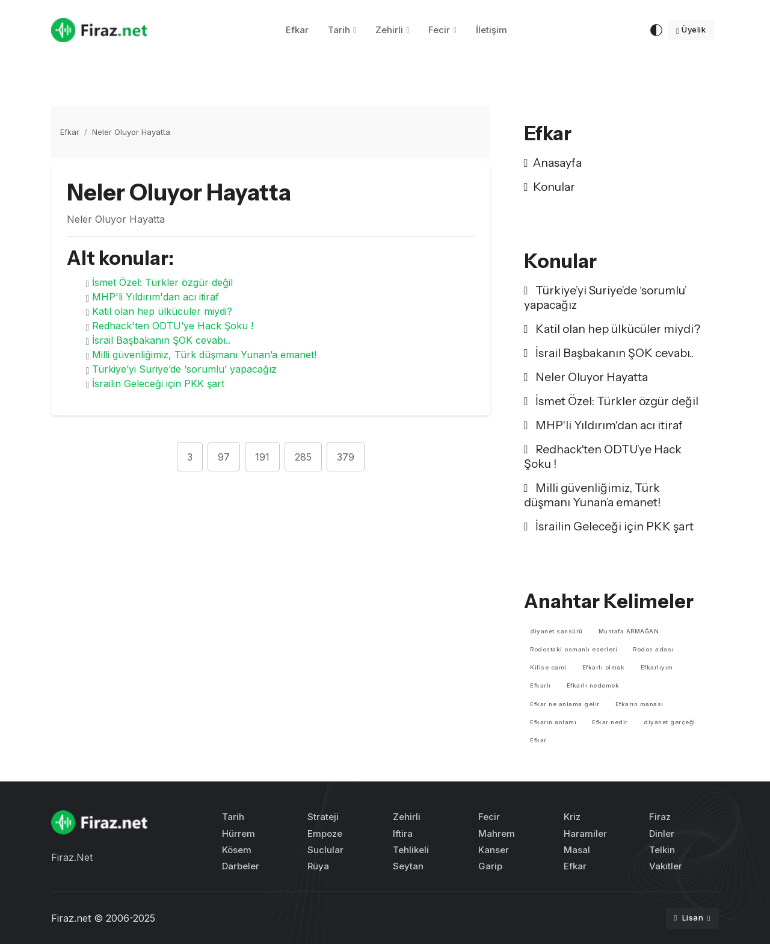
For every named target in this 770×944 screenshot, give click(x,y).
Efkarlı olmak (603, 667)
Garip (490, 866)
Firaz (660, 816)
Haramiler (585, 833)
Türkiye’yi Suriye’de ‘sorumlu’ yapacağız (184, 369)
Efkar (297, 30)
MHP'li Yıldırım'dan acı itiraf (155, 297)
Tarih (339, 30)
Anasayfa (553, 162)
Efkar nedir (610, 722)
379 (345, 457)
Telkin (662, 850)
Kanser (493, 850)
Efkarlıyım (657, 667)
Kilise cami (548, 667)
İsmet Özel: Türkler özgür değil (162, 282)
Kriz (572, 816)
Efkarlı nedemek (593, 685)
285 (303, 457)
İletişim (491, 30)
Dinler (661, 833)
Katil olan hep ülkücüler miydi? (162, 311)
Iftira (403, 833)
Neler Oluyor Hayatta (131, 132)
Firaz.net (71, 918)
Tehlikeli (411, 850)
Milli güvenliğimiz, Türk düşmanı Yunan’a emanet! (204, 355)
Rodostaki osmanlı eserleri (573, 649)
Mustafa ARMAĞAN (629, 631)
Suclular (325, 850)
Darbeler (240, 866)
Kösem (236, 850)
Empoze (324, 833)
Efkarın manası (639, 704)
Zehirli (389, 30)
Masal (577, 850)
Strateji (323, 816)
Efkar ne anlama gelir (565, 704)
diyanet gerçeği (669, 722)
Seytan (408, 866)
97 (224, 457)
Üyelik (691, 29)
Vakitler (665, 866)
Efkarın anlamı (553, 722)
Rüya (318, 866)
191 (262, 457)
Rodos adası (653, 649)
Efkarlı (540, 685)
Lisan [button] (689, 917)
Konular (549, 186)
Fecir (439, 30)
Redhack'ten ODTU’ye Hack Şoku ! (172, 326)
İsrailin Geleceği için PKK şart (158, 383)
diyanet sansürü (556, 631)
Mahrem (496, 833)
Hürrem (238, 833)
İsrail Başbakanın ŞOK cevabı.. (161, 340)
